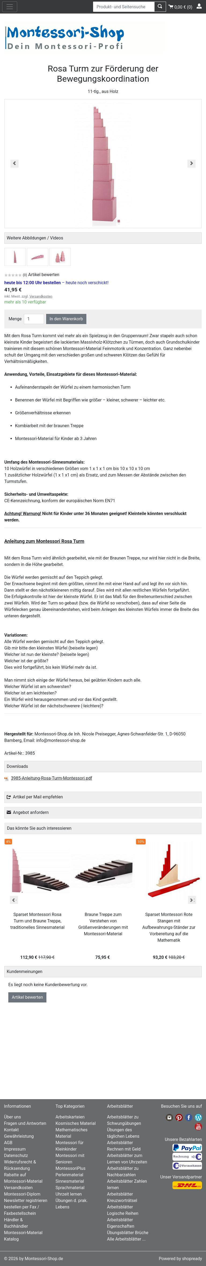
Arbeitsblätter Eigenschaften (120, 1223)
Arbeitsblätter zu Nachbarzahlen (122, 1171)
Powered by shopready (180, 1258)
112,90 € (37, 957)
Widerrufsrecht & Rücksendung (20, 1165)
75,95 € (103, 957)
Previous (14, 900)
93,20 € (169, 957)
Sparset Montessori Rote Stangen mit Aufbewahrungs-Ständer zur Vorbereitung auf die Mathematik (169, 927)
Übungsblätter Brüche (127, 1232)
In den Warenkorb (66, 318)
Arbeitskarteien (70, 1117)
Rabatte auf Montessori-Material (23, 1178)
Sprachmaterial (70, 1187)
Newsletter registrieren (25, 1200)
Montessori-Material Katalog (23, 1236)
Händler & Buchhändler (16, 1223)
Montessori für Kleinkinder (69, 1146)
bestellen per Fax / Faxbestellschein (21, 1210)
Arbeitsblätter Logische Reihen (122, 1210)
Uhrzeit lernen (69, 1194)
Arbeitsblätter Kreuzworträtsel (122, 1197)
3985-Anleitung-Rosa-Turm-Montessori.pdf (51, 778)
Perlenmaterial (69, 1174)
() (180, 6)
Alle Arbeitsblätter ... (126, 1239)
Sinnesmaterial (70, 1181)
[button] (14, 163)
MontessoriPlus (71, 1168)
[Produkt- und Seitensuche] (123, 7)
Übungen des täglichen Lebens (123, 1133)
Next (192, 900)
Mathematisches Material (71, 1133)
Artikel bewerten (27, 997)
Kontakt (11, 1129)
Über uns (12, 1117)
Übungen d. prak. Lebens (72, 1203)
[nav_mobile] (9, 6)
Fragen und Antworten (25, 1123)
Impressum (15, 1149)
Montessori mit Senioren (70, 1158)
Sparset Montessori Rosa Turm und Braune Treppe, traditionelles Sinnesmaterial (37, 921)
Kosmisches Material (76, 1123)
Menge (15, 318)
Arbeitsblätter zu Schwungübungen (124, 1120)
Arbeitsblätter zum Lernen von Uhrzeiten (127, 1158)
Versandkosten (41, 296)
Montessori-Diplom (22, 1194)
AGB (8, 1142)
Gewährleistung (19, 1136)
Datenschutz (16, 1155)
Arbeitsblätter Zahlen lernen (127, 1184)
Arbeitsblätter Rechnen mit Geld (124, 1146)
